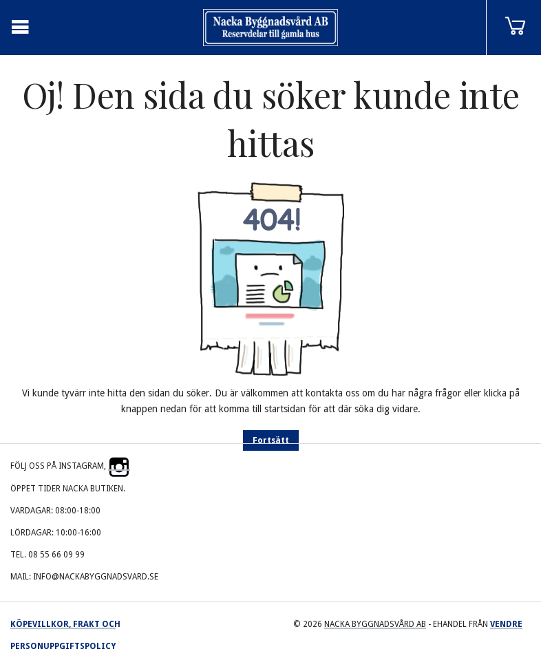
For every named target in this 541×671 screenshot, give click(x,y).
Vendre (506, 624)
